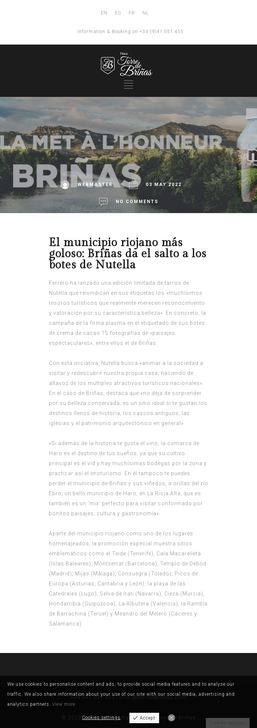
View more (63, 704)
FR (132, 13)
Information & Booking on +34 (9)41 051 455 (130, 31)
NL (145, 13)
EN (104, 13)
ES (118, 13)
